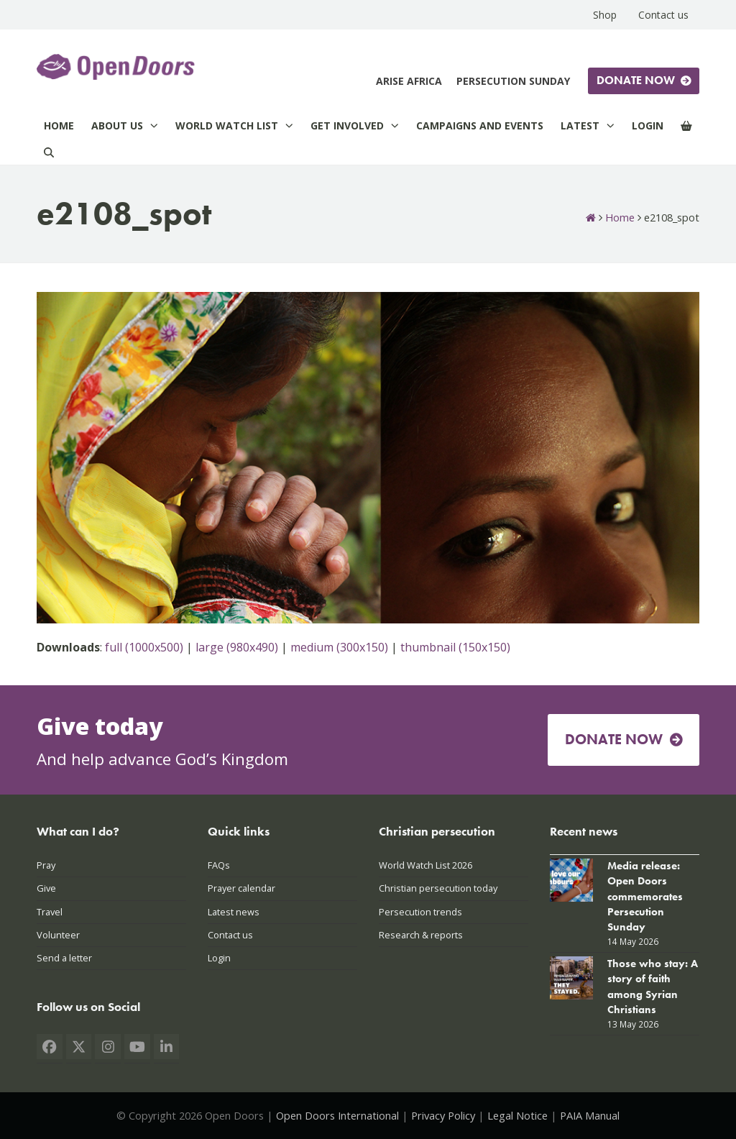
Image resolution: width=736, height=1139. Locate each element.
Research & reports (421, 934)
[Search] (49, 152)
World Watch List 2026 (425, 865)
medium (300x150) (339, 647)
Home (620, 217)
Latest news (233, 911)
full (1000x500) (144, 647)
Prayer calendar (241, 888)
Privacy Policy (443, 1115)
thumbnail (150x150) (455, 647)
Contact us (230, 934)
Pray (46, 865)
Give (46, 888)
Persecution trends (420, 911)
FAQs (219, 865)
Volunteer (58, 934)
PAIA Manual (590, 1115)
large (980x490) (237, 647)
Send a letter (64, 957)
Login (219, 957)
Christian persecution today (438, 888)
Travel (50, 911)
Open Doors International (337, 1115)
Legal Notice (517, 1115)
